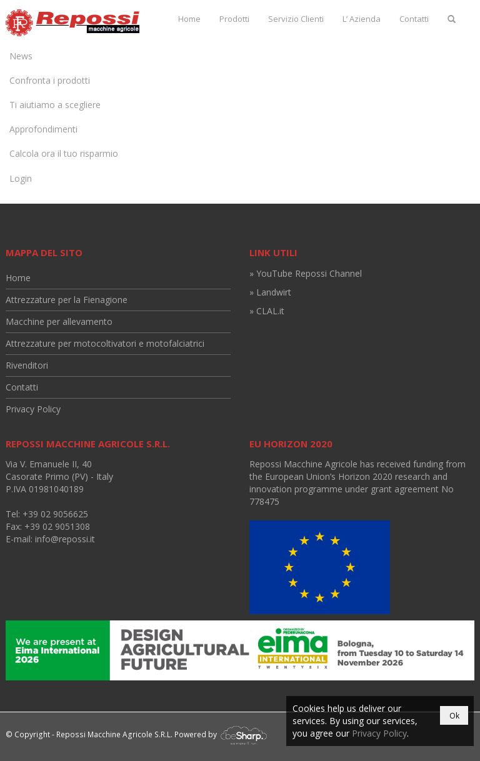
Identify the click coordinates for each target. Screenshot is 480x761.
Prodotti (234, 18)
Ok (454, 715)
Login (20, 178)
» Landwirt (270, 292)
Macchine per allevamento (59, 321)
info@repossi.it (65, 539)
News (20, 56)
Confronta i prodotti (49, 80)
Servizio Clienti (296, 18)
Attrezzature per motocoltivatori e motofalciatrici (105, 343)
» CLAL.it (266, 311)
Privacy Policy (33, 409)
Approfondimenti (43, 129)
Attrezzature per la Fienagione (67, 300)
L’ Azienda (361, 18)
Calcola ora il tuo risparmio (63, 153)
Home (189, 18)
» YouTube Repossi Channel (305, 273)
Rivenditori (27, 365)
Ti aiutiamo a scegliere (55, 105)
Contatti (414, 18)
